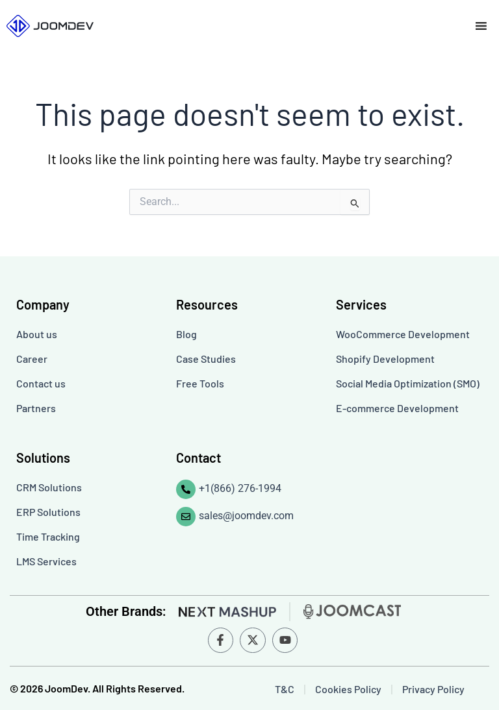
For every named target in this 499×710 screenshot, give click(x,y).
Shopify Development (385, 358)
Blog (186, 334)
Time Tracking (48, 536)
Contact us (41, 383)
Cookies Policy (348, 689)
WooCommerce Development (403, 334)
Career (31, 358)
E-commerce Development (397, 408)
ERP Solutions (48, 512)
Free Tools (200, 383)
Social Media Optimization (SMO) (408, 383)
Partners (36, 408)
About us (36, 334)
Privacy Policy (433, 689)
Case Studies (206, 358)
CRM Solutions (49, 487)
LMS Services (46, 561)
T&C (284, 689)
